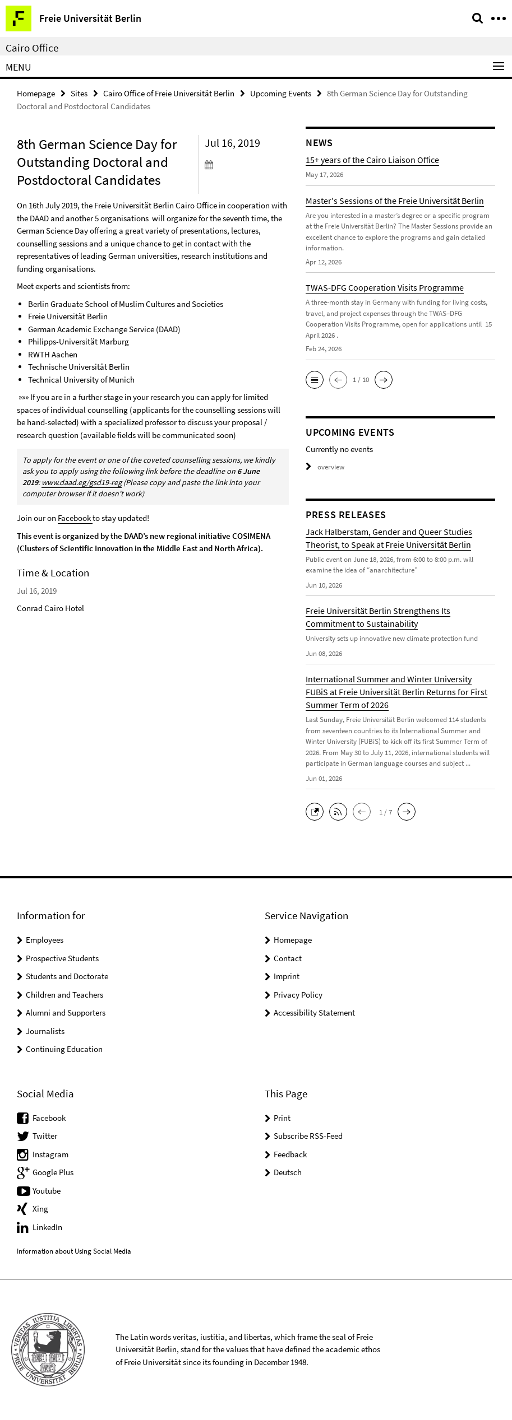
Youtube (47, 1190)
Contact (288, 958)
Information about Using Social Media (74, 1251)
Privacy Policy (298, 994)
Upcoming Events (280, 93)
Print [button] (282, 1117)
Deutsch (288, 1172)
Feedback (290, 1154)
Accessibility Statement (314, 1012)
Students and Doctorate (67, 976)
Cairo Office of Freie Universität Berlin (168, 93)
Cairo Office (32, 47)
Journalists (45, 1031)
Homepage (36, 93)
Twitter (45, 1135)
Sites (79, 93)
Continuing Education (64, 1049)
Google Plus (53, 1172)
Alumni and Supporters (65, 1012)
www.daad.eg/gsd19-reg (81, 482)
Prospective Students (62, 958)
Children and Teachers (64, 994)
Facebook (75, 518)
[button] (315, 380)
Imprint (286, 976)
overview (325, 467)
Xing (40, 1208)
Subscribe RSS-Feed (308, 1135)
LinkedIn (47, 1227)
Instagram (50, 1154)
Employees (44, 939)
